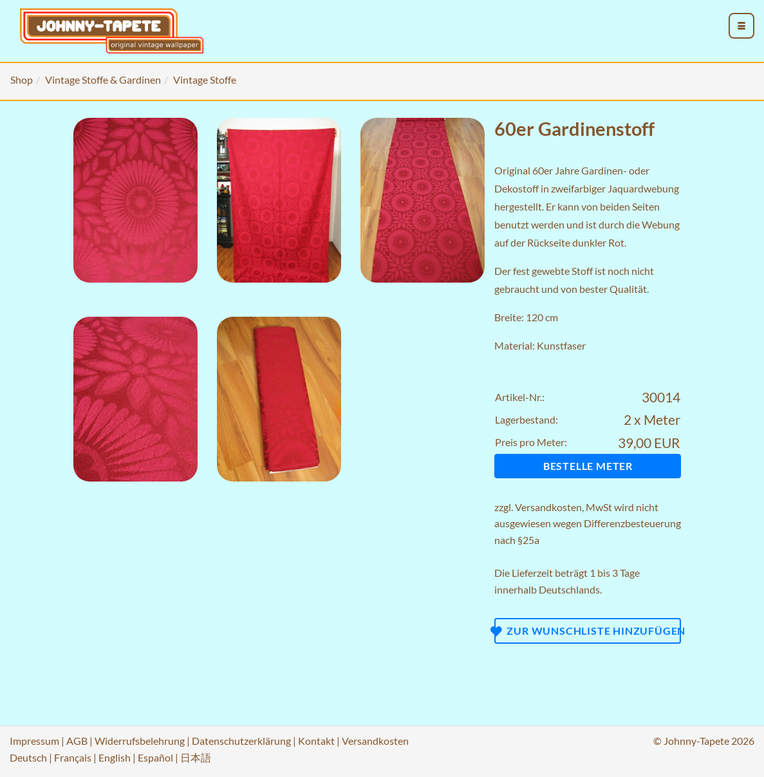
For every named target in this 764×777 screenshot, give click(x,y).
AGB (77, 741)
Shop (21, 79)
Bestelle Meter (588, 466)
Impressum (34, 741)
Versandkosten (548, 507)
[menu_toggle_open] (741, 26)
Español (155, 757)
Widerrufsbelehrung (140, 741)
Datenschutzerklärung (241, 741)
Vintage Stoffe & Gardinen (103, 79)
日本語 (195, 757)
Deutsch (28, 757)
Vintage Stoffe (204, 79)
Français (72, 757)
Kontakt (316, 741)
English (114, 757)
